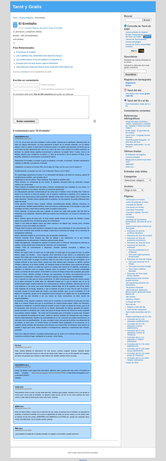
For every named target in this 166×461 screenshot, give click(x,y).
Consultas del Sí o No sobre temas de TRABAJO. (138, 354)
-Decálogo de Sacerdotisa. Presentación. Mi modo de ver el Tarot (138, 222)
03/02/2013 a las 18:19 (23, 430)
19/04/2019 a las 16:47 (23, 347)
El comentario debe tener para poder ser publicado (43, 94)
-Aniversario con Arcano (135, 200)
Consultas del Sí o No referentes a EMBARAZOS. (138, 320)
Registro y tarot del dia (136, 307)
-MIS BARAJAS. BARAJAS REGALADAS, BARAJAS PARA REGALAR (138, 292)
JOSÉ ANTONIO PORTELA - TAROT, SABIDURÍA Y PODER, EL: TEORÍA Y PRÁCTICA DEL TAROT (138, 125)
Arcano (25, 72)
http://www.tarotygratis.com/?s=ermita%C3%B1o (49, 373)
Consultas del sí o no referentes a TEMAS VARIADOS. (135, 339)
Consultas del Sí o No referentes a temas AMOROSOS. (136, 326)
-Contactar (130, 217)
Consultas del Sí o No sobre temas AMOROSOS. (138, 350)
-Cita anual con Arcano (135, 207)
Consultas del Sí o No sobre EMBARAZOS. (138, 345)
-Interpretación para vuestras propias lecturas (137, 279)
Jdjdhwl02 (130, 164)
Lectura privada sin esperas (137, 32)
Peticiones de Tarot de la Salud (139, 236)
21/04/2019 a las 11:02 (23, 138)
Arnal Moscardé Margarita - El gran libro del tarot (137, 141)
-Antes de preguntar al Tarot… (138, 202)
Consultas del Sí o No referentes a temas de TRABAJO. (136, 333)
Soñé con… (130, 167)
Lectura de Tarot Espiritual (136, 39)
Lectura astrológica (133, 42)
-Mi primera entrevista (134, 287)
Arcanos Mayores (26, 18)
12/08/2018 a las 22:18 (23, 389)
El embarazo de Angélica (136, 155)
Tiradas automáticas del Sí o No (138, 317)
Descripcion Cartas (46, 28)
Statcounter (83, 460)
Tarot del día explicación (136, 309)
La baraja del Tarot (133, 302)
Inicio (15, 18)
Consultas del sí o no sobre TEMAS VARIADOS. (138, 359)
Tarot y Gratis (27, 6)
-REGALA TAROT (133, 299)
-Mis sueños (130, 297)
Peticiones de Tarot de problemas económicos (136, 239)
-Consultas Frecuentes (135, 210)
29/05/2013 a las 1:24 (23, 408)
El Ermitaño (28, 23)
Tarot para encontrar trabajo (140, 266)
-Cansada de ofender (134, 205)
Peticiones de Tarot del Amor (138, 243)
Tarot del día (131, 304)
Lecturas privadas (133, 157)
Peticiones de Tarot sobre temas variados (137, 275)
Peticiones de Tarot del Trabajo (139, 259)
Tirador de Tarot (132, 363)
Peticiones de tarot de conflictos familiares (136, 232)
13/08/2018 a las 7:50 (23, 367)
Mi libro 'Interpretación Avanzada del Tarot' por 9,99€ (139, 36)
